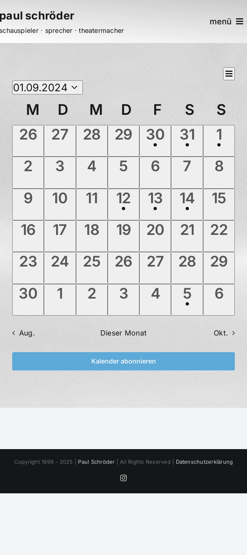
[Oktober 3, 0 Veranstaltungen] (123, 300)
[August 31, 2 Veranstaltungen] (187, 141)
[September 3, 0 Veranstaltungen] (60, 172)
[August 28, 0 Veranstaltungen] (92, 141)
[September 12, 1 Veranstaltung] (123, 204)
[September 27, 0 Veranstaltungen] (155, 268)
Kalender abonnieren (123, 361)
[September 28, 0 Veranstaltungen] (187, 268)
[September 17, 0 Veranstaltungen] (60, 236)
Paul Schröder (96, 461)
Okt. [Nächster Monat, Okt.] (221, 333)
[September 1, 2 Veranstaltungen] (219, 141)
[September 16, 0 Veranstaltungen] (28, 236)
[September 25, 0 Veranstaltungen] (92, 268)
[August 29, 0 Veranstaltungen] (123, 141)
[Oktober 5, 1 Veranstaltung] (187, 300)
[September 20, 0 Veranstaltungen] (155, 236)
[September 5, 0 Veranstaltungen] (123, 172)
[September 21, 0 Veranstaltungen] (187, 236)
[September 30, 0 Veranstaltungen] (28, 300)
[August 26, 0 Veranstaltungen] (28, 141)
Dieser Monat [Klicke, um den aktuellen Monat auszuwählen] (123, 333)
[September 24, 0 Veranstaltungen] (60, 268)
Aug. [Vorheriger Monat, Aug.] (27, 333)
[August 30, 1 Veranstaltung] (155, 141)
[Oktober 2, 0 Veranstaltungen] (92, 300)
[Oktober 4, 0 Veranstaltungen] (155, 300)
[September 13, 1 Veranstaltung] (155, 204)
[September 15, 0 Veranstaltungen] (219, 204)
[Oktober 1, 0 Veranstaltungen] (60, 300)
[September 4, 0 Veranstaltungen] (92, 172)
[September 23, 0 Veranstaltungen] (28, 268)
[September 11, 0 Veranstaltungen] (92, 204)
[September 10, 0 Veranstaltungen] (60, 204)
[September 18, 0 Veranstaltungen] (92, 236)
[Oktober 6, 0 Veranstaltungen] (219, 300)
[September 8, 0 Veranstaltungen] (219, 172)
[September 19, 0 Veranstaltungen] (123, 236)
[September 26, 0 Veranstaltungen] (123, 268)
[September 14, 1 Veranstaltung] (187, 204)
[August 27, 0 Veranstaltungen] (60, 141)
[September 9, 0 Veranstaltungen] (28, 204)
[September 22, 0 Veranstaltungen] (219, 236)
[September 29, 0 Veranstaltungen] (219, 268)
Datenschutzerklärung (204, 461)
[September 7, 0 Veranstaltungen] (187, 172)
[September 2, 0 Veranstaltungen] (28, 172)
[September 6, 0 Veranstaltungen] (155, 172)
